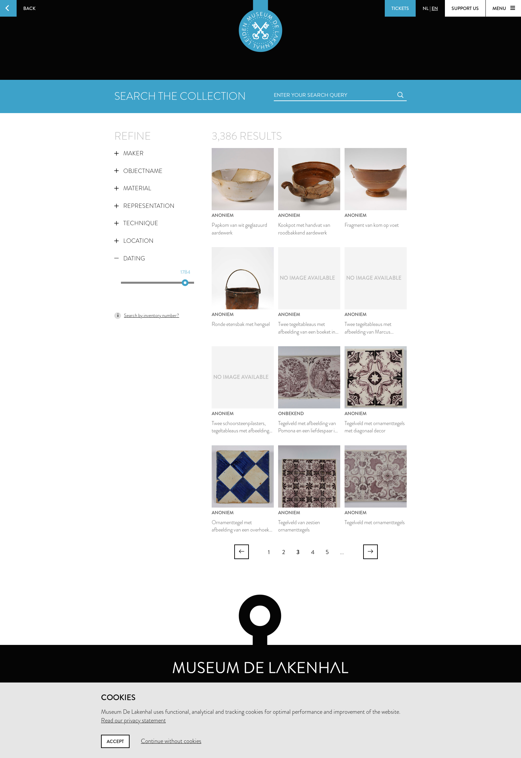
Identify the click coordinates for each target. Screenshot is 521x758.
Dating (129, 258)
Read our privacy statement (133, 720)
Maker (129, 153)
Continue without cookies (171, 741)
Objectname (138, 171)
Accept (115, 741)
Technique (136, 223)
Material (132, 188)
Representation (144, 206)
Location (134, 240)
